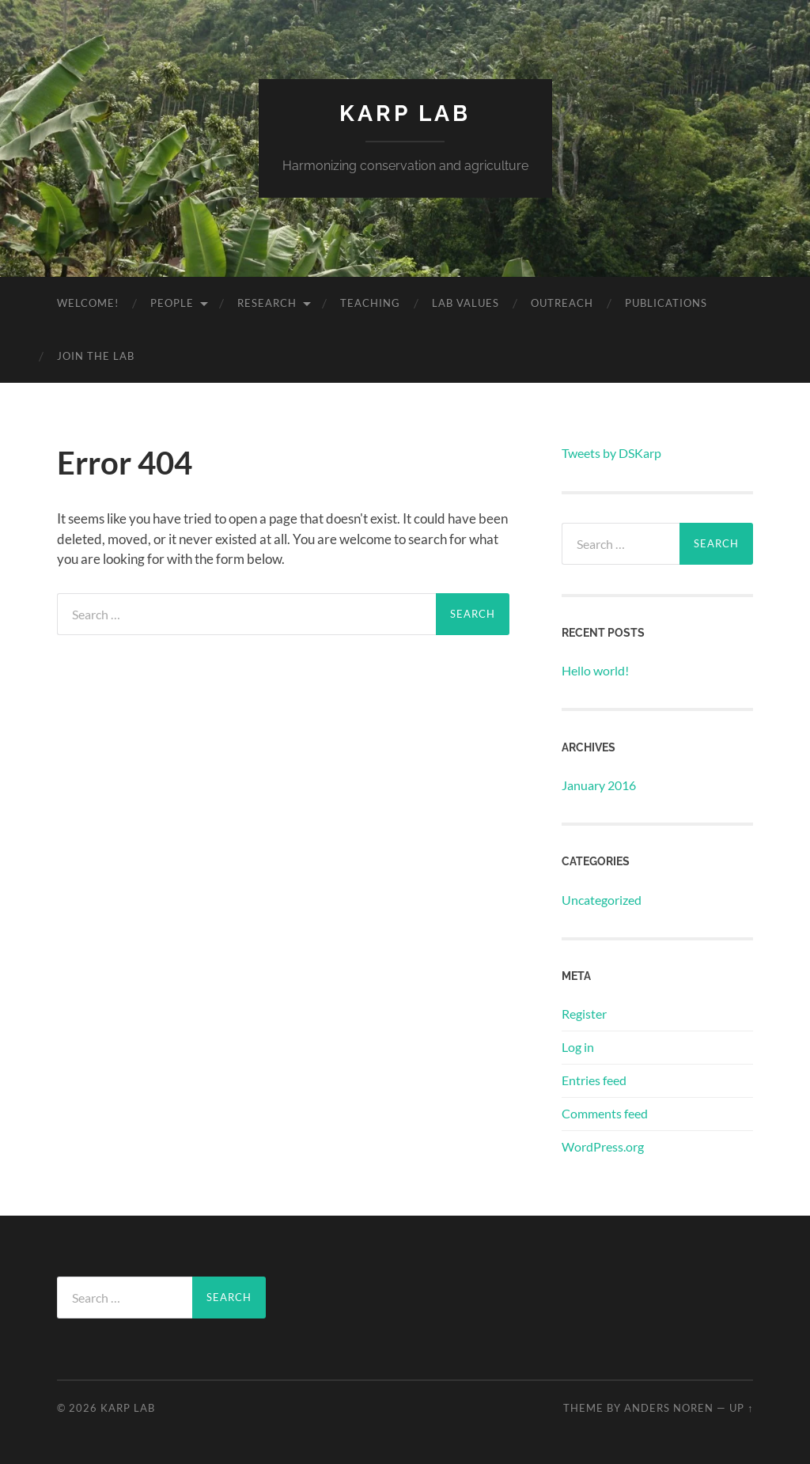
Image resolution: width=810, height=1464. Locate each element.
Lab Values (465, 303)
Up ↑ (741, 1408)
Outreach (562, 303)
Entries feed (594, 1080)
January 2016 (599, 785)
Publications (666, 303)
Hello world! (595, 670)
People (172, 303)
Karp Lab (405, 113)
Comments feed (605, 1113)
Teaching (370, 303)
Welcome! (88, 303)
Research (267, 303)
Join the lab (95, 356)
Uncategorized (602, 899)
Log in (578, 1046)
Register (584, 1013)
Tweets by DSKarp (611, 452)
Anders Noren (668, 1408)
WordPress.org (603, 1146)
